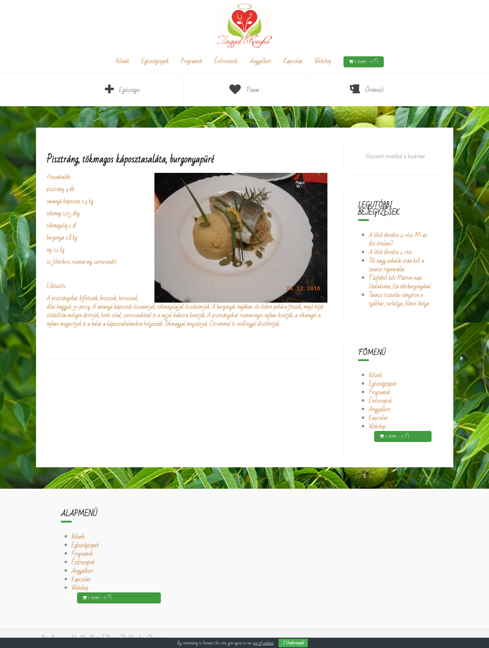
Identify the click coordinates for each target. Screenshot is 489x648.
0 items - (366, 62)
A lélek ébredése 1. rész (390, 252)
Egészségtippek (155, 61)
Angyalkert (260, 61)
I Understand (293, 643)
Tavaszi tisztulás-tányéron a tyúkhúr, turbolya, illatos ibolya (399, 299)
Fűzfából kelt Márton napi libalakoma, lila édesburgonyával (400, 282)
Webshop (323, 61)
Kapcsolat (293, 61)
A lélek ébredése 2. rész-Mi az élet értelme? (398, 239)
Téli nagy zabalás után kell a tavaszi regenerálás (396, 265)
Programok (191, 61)
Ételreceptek (226, 61)
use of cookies (263, 643)
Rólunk (122, 61)
